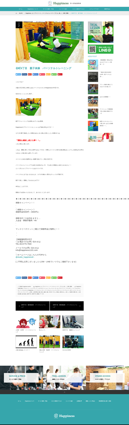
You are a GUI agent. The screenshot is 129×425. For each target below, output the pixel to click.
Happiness (77, 22)
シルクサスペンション (43, 288)
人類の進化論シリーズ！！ (23, 350)
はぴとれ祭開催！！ (105, 96)
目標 (77, 35)
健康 (45, 292)
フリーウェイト (65, 290)
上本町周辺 (35, 292)
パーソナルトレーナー (77, 27)
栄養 (61, 292)
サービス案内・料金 (48, 9)
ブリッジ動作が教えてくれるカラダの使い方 (106, 85)
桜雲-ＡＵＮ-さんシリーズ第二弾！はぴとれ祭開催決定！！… (106, 123)
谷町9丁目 (34, 294)
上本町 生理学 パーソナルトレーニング (26, 331)
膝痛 (20, 294)
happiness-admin (27, 286)
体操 (39, 292)
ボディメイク (73, 290)
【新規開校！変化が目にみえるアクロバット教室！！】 (106, 62)
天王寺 (50, 292)
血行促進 (24, 294)
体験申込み (107, 9)
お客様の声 (79, 401)
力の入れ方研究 (66, 350)
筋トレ (67, 292)
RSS (111, 3)
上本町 (30, 292)
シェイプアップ (33, 288)
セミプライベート (77, 25)
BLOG (21, 13)
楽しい (63, 292)
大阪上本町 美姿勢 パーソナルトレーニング (49, 351)
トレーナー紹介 (63, 9)
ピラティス (59, 290)
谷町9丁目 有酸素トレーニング (71, 330)
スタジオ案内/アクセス (78, 9)
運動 (77, 38)
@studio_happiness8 (24, 257)
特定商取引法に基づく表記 (105, 401)
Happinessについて (32, 9)
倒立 (42, 292)
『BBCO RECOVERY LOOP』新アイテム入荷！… (105, 74)
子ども (77, 30)
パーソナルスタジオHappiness (26, 290)
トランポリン (69, 288)
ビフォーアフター (94, 9)
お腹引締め (20, 288)
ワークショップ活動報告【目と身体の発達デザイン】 (106, 111)
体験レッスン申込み (90, 401)
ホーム (20, 9)
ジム (50, 288)
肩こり (77, 292)
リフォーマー (25, 292)
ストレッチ (53, 288)
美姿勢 (71, 292)
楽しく (77, 33)
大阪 (47, 292)
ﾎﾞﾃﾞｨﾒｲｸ (42, 294)
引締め (57, 292)
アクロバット (26, 288)
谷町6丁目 (29, 294)
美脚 (74, 292)
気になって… (42, 330)
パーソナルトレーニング (50, 290)
